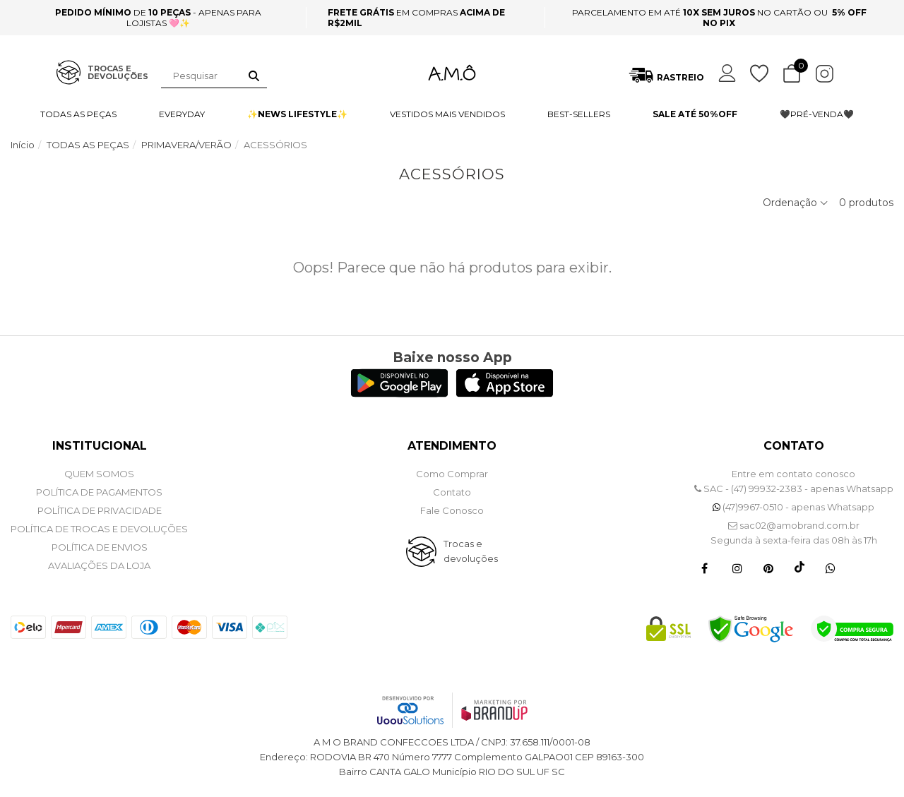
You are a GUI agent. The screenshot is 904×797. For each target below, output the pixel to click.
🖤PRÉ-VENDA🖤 (817, 114)
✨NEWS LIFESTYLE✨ (297, 114)
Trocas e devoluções (471, 551)
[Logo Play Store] (399, 393)
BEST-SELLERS (578, 114)
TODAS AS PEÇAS (78, 114)
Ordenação (795, 202)
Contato (452, 492)
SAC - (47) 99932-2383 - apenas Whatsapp (793, 488)
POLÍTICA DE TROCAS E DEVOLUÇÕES (99, 528)
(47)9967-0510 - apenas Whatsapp (793, 507)
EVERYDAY (182, 114)
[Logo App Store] (505, 393)
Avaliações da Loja (99, 565)
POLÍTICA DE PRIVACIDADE (99, 510)
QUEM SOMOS (99, 473)
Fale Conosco (452, 510)
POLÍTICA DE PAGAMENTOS (99, 492)
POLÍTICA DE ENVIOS (100, 547)
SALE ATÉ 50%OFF (695, 114)
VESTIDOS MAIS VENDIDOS (447, 114)
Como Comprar (452, 473)
